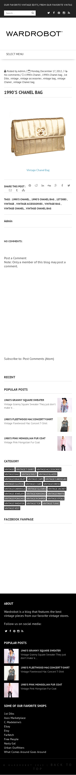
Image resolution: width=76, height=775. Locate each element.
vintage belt (28, 474)
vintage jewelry (14, 493)
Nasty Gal (10, 743)
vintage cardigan (55, 479)
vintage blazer (48, 474)
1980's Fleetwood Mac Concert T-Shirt (28, 419)
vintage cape (35, 479)
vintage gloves (36, 488)
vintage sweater (14, 503)
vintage (15, 78)
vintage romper (35, 498)
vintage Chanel (14, 208)
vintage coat (33, 484)
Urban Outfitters (14, 747)
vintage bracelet (15, 479)
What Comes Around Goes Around (25, 752)
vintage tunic (51, 503)
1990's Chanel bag (52, 75)
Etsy (6, 730)
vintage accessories (31, 78)
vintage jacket (57, 488)
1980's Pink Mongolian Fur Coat (24, 438)
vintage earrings (15, 488)
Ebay (7, 726)
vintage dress (52, 484)
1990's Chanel (33, 75)
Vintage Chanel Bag (38, 170)
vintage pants (56, 493)
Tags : (8, 199)
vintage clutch (14, 484)
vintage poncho (14, 498)
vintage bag (49, 78)
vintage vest (12, 508)
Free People (11, 739)
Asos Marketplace (15, 718)
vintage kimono (35, 493)
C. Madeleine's (12, 722)
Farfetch (9, 735)
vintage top (34, 503)
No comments (12, 75)
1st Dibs (61, 199)
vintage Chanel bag (23, 82)
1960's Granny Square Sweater (24, 400)
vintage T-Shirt (25, 469)
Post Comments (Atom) (38, 359)
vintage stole (55, 498)
